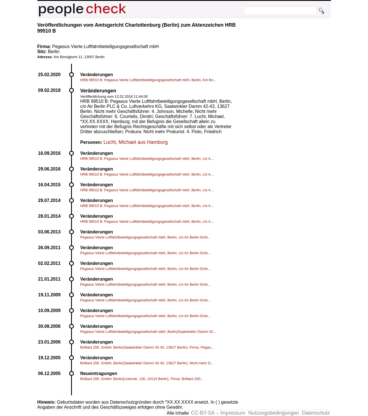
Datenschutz (316, 413)
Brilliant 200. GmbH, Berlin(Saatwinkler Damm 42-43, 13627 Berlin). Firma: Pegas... (147, 347)
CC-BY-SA (203, 413)
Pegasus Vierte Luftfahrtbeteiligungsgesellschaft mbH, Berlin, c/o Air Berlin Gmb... (145, 237)
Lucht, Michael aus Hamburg (135, 142)
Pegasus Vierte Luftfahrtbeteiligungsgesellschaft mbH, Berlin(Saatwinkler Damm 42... (148, 331)
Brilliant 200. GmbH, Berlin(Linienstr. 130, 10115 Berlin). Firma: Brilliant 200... (142, 379)
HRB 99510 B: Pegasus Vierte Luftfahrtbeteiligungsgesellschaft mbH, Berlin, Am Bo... (148, 80)
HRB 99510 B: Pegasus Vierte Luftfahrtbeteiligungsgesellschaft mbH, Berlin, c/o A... (147, 158)
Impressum (232, 413)
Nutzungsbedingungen (273, 413)
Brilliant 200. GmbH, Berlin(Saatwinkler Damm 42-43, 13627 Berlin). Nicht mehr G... (147, 363)
